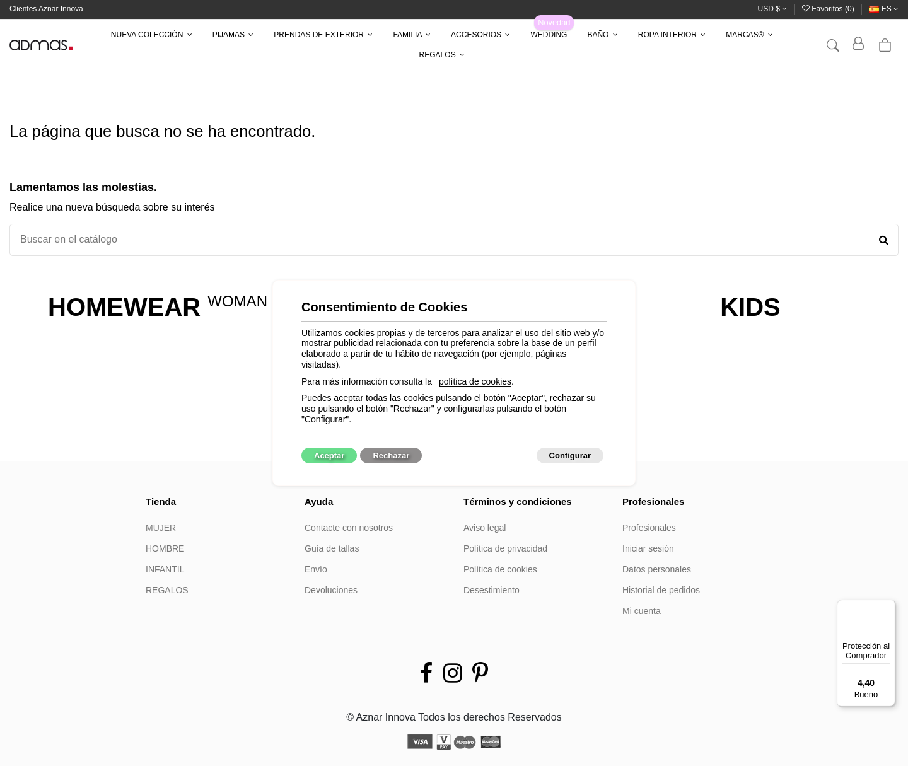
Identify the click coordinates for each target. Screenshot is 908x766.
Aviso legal (484, 528)
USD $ (773, 8)
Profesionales (649, 528)
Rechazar (391, 455)
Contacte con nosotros (349, 528)
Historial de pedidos (661, 590)
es (884, 8)
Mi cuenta (641, 611)
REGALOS (167, 590)
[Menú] (887, 607)
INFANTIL (165, 569)
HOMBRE (165, 548)
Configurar (570, 455)
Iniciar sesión (648, 548)
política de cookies (475, 381)
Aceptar (329, 455)
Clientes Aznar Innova (46, 8)
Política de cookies (500, 569)
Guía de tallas (332, 548)
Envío (316, 569)
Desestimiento (491, 590)
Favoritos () (829, 8)
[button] (151, 35)
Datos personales (656, 569)
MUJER (161, 528)
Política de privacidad (505, 548)
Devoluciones (331, 590)
